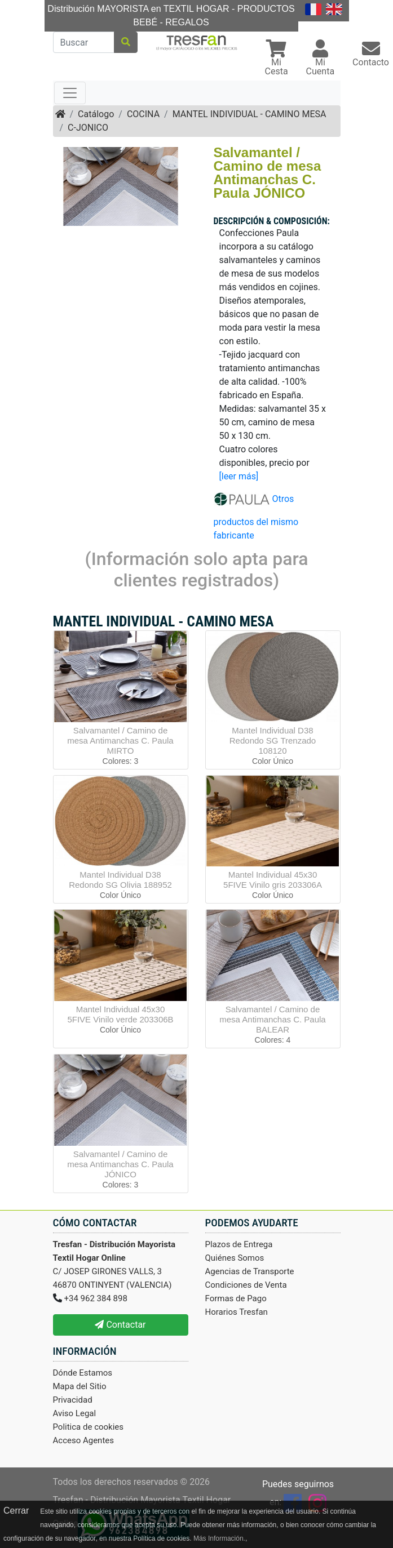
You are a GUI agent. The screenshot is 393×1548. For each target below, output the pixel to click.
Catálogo (96, 114)
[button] (276, 59)
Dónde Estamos (83, 1373)
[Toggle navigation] (70, 93)
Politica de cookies (88, 1427)
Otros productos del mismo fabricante (256, 517)
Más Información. (219, 1538)
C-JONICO (88, 127)
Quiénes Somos (234, 1258)
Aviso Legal (74, 1413)
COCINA (143, 114)
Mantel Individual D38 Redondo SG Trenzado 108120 (272, 740)
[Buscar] (83, 42)
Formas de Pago (236, 1298)
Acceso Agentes (83, 1440)
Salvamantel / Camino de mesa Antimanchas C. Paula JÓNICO (120, 1164)
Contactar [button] (120, 1324)
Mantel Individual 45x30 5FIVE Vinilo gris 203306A (272, 879)
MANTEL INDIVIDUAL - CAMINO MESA (249, 114)
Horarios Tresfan (236, 1312)
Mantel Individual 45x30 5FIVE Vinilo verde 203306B (120, 1014)
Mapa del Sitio (80, 1386)
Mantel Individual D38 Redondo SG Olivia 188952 (120, 879)
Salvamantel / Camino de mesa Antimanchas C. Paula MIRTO (120, 740)
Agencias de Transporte (249, 1271)
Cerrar (16, 1510)
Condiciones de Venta (246, 1285)
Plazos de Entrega (239, 1244)
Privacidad (72, 1400)
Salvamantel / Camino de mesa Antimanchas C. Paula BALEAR (272, 1019)
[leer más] (239, 476)
